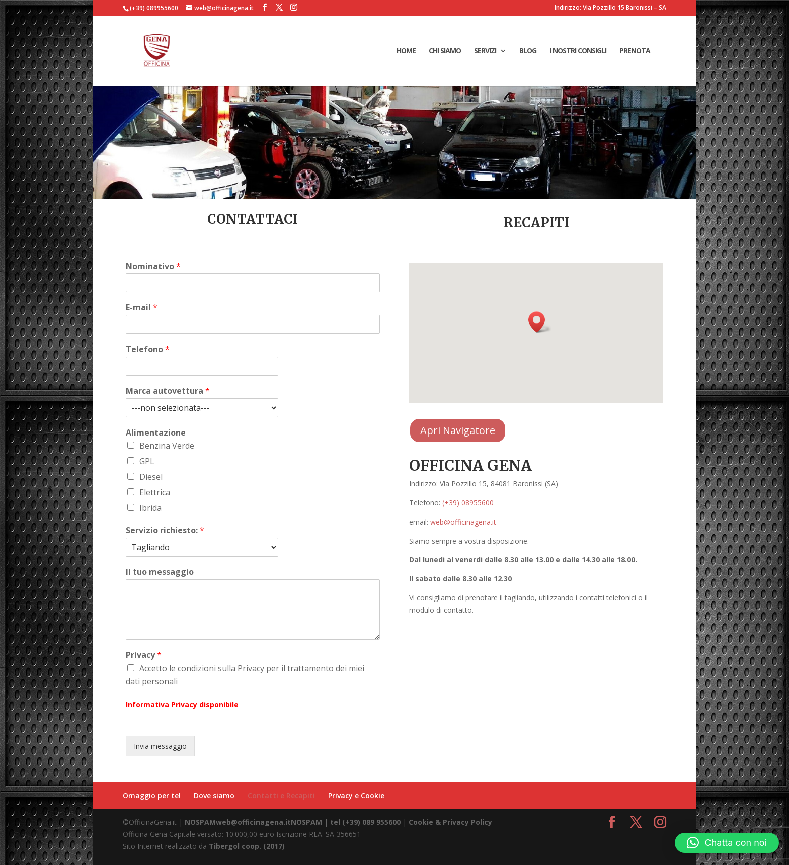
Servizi (485, 51)
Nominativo (153, 266)
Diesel (151, 476)
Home (406, 51)
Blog (527, 51)
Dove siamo (214, 795)
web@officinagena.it (463, 522)
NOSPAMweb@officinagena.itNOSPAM (253, 822)
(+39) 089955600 (154, 8)
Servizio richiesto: (165, 530)
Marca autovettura (168, 391)
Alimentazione (156, 432)
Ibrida (150, 507)
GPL (146, 461)
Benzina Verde (166, 445)
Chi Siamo (445, 51)
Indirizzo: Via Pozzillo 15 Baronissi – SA (610, 8)
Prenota (634, 51)
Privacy (144, 655)
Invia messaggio (160, 746)
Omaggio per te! (152, 795)
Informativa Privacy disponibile (182, 704)
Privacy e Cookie (356, 795)
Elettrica (154, 492)
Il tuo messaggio (160, 572)
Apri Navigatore (457, 430)
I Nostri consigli (577, 51)
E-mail (141, 307)
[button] (539, 322)
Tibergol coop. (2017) (247, 846)
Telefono (148, 349)
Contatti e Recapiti (281, 795)
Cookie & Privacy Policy (450, 822)
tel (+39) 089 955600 (365, 822)
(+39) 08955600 (468, 502)
